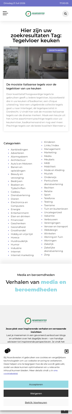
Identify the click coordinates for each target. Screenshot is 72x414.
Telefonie (49, 198)
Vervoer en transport (56, 226)
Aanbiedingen (19, 149)
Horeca (15, 237)
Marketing (50, 152)
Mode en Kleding (54, 170)
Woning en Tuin (53, 236)
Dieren (15, 198)
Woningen (50, 240)
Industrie (16, 248)
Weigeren (36, 396)
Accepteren (36, 387)
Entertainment (20, 212)
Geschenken (18, 223)
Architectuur (18, 160)
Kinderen (49, 141)
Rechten (49, 187)
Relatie (48, 191)
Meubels (49, 159)
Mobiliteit (50, 166)
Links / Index (51, 145)
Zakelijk (49, 243)
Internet (15, 251)
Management (52, 149)
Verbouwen (51, 219)
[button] (66, 354)
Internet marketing (22, 255)
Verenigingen (52, 222)
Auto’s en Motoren (21, 163)
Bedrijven (16, 181)
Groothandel (18, 230)
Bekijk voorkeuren (36, 405)
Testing (48, 201)
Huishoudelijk (19, 241)
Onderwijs (50, 177)
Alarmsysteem (19, 156)
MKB (47, 163)
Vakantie (49, 215)
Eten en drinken (20, 216)
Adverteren (17, 152)
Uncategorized (53, 212)
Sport (47, 194)
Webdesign (51, 229)
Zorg (47, 254)
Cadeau (15, 191)
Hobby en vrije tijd (22, 234)
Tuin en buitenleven (56, 208)
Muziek (48, 173)
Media (48, 156)
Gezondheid (18, 227)
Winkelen (50, 233)
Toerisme (49, 205)
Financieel (17, 219)
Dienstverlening (20, 195)
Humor (15, 244)
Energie (15, 209)
